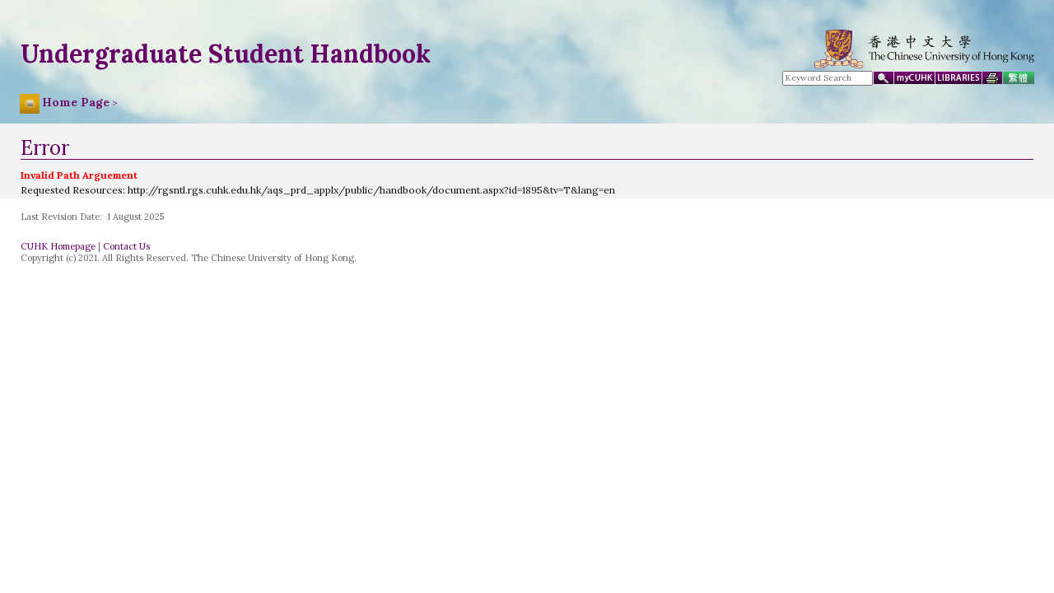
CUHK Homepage (58, 246)
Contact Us (126, 246)
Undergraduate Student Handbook (226, 53)
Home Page (76, 102)
